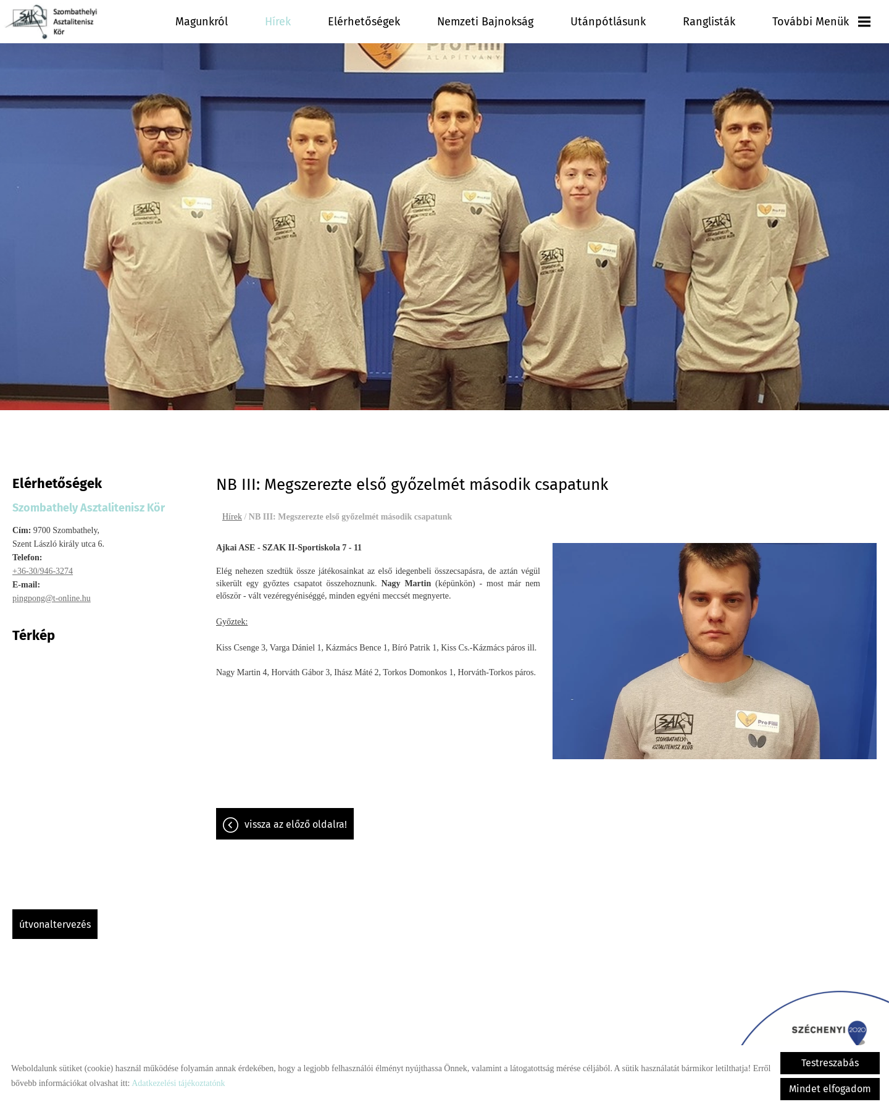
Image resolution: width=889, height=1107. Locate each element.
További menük (821, 21)
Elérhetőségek (364, 21)
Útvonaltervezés (55, 918)
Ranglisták (709, 21)
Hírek (278, 21)
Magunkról (201, 21)
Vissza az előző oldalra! (295, 818)
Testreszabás (830, 1063)
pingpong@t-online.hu (51, 592)
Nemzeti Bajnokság (485, 21)
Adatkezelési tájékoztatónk (178, 1083)
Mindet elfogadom (830, 1089)
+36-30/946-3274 (42, 565)
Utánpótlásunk (608, 21)
